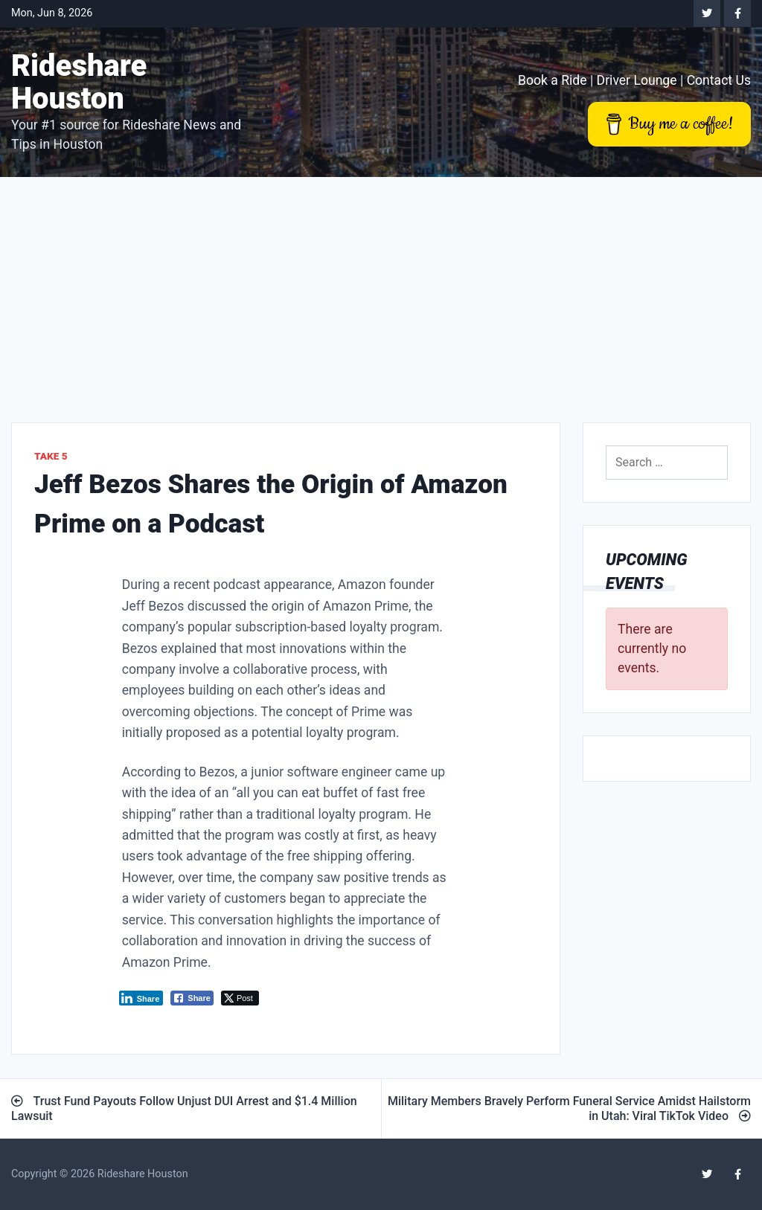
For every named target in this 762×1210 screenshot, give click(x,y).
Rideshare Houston (79, 82)
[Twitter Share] (240, 998)
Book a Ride (552, 80)
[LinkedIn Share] (141, 998)
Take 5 (51, 456)
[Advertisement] (381, 288)
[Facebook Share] (192, 998)
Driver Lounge (637, 80)
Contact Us (719, 80)
